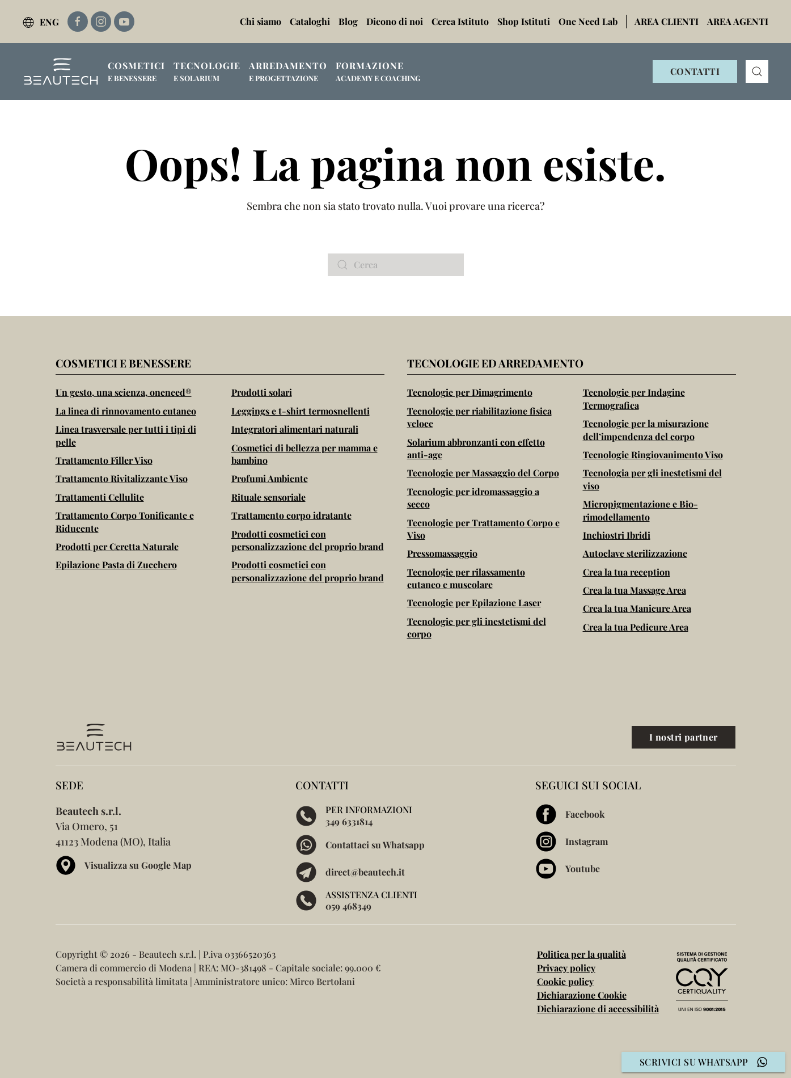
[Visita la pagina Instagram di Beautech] (635, 841)
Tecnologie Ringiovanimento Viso (653, 454)
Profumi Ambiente (269, 478)
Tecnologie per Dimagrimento (469, 392)
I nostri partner (683, 737)
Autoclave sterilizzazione (635, 553)
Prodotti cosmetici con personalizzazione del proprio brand (307, 540)
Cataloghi (310, 21)
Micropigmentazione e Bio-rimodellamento (640, 510)
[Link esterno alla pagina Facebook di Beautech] (77, 21)
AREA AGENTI (737, 21)
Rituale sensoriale (268, 497)
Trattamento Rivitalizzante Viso (122, 478)
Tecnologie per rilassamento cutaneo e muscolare (466, 578)
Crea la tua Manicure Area (637, 608)
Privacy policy (566, 968)
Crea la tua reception (626, 572)
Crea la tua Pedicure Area (635, 627)
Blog (348, 21)
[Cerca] (396, 264)
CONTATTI (695, 71)
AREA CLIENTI (667, 21)
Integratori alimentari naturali (294, 429)
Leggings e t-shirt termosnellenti (300, 411)
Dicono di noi (394, 21)
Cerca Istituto (460, 21)
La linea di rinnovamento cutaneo (126, 411)
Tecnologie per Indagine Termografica (634, 398)
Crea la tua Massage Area (634, 590)
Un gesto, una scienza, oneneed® (124, 392)
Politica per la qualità (581, 954)
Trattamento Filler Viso (104, 460)
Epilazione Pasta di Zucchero (116, 564)
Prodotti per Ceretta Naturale (117, 546)
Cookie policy (565, 981)
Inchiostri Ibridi (616, 535)
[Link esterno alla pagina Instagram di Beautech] (101, 21)
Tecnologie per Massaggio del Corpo (483, 473)
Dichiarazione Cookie (582, 995)
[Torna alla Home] (61, 71)
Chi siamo (260, 21)
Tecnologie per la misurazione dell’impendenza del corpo (646, 429)
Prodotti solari (261, 392)
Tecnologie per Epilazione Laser (474, 602)
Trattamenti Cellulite (100, 497)
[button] (136, 71)
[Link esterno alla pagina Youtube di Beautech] (124, 21)
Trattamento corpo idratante (291, 515)
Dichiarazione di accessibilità (598, 1008)
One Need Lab (588, 21)
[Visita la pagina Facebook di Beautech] (635, 814)
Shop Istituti (523, 21)
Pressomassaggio (442, 553)
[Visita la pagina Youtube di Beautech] (635, 869)
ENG (41, 22)
